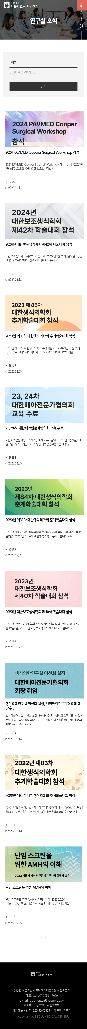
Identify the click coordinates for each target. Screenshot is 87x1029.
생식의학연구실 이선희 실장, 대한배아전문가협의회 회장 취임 (43, 705)
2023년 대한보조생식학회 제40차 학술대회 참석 (38, 612)
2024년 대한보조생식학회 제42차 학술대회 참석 (38, 244)
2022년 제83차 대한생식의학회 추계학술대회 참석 (40, 795)
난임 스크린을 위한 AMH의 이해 (28, 887)
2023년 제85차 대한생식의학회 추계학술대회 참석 (40, 336)
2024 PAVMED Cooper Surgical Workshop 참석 (42, 152)
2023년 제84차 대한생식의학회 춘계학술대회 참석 (40, 520)
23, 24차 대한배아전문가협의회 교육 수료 (34, 428)
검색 (43, 86)
